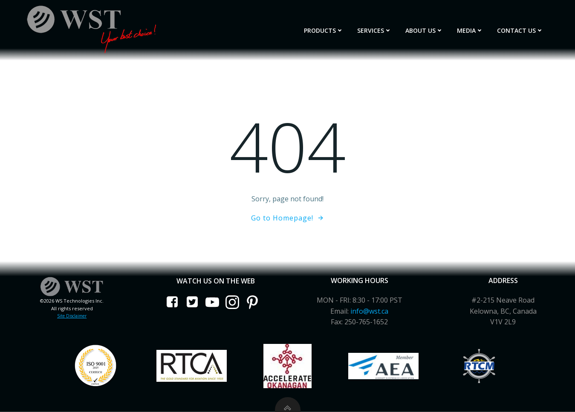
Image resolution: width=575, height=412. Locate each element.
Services (374, 30)
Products (324, 30)
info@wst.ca (369, 311)
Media (470, 30)
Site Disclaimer (72, 316)
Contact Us (520, 30)
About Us (424, 30)
